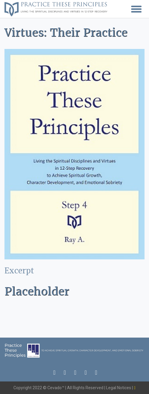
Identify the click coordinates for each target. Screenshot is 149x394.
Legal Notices (119, 387)
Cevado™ (56, 387)
